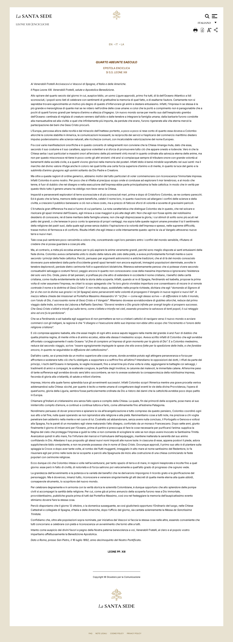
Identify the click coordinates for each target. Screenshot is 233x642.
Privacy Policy (134, 633)
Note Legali (101, 633)
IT (117, 44)
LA (122, 44)
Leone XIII (23, 24)
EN (110, 44)
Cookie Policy (117, 633)
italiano (204, 23)
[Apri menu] (214, 16)
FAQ (90, 633)
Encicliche (40, 24)
